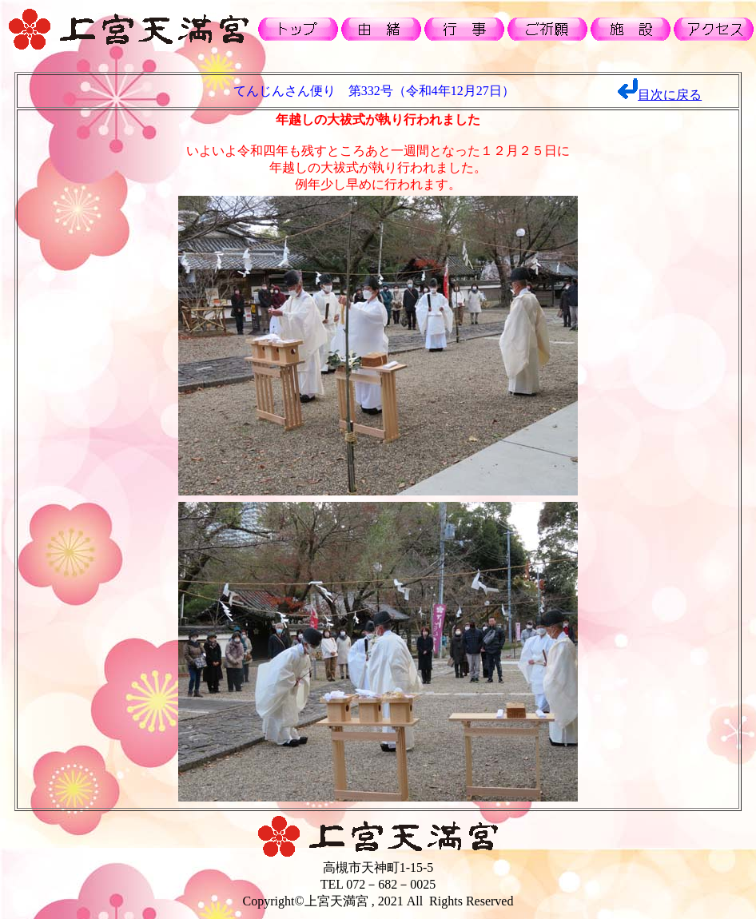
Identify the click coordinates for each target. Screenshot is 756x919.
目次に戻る (670, 94)
